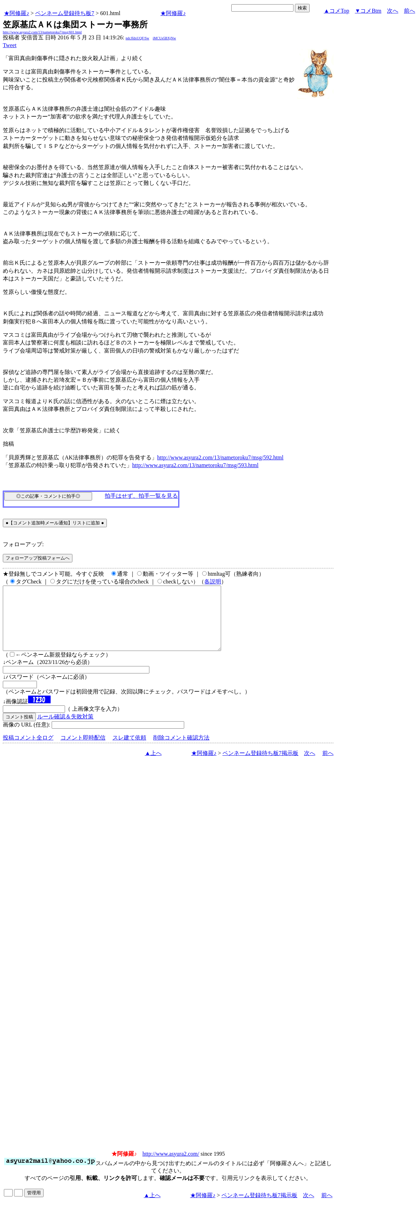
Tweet (10, 45)
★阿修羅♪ (16, 13)
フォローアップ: (23, 544)
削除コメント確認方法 (181, 750)
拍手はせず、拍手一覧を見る (141, 496)
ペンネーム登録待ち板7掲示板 (260, 766)
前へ (409, 11)
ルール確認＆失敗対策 (65, 729)
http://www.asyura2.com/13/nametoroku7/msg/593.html (195, 465)
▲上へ (153, 766)
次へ (392, 11)
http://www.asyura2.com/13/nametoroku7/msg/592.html (220, 457)
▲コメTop (336, 11)
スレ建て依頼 (129, 750)
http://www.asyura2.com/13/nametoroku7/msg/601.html (42, 32)
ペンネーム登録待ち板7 (64, 13)
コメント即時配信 (82, 750)
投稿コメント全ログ (28, 750)
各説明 (212, 582)
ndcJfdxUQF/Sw (137, 38)
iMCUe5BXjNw (164, 38)
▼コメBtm (368, 11)
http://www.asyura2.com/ (170, 1166)
